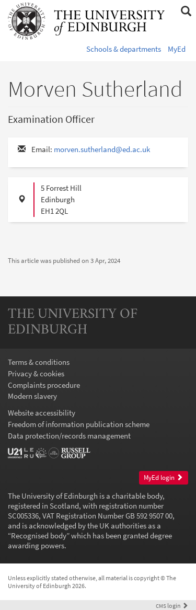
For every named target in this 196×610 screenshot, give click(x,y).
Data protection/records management (69, 436)
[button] (186, 11)
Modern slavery (32, 396)
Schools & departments (123, 49)
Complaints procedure (44, 385)
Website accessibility (41, 413)
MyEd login (163, 477)
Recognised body (38, 535)
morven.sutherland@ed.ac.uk (102, 149)
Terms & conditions (39, 362)
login (172, 605)
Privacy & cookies (36, 373)
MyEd (177, 49)
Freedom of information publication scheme (78, 424)
